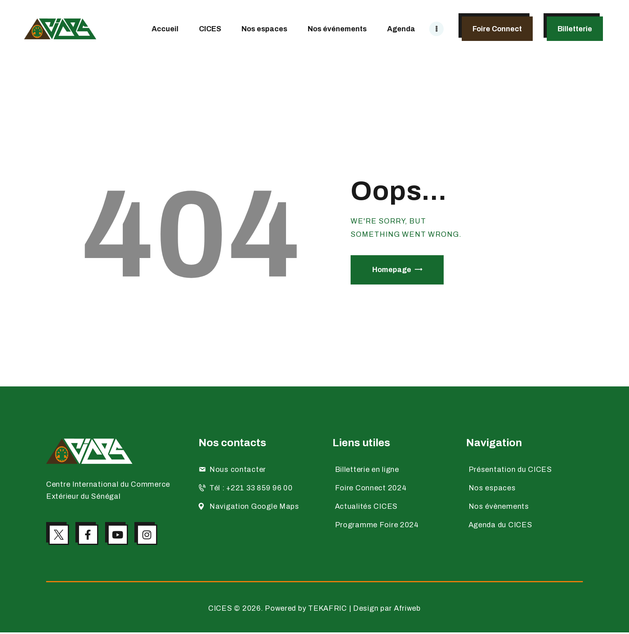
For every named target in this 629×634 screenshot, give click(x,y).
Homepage (391, 270)
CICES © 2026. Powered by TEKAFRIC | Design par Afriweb (314, 610)
